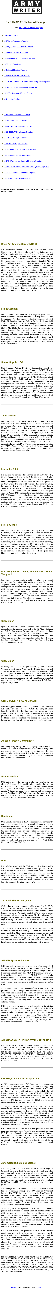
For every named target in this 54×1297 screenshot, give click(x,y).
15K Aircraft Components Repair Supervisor (20, 87)
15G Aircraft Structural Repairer (16, 70)
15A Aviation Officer (11, 35)
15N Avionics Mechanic (12, 99)
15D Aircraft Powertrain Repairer (16, 53)
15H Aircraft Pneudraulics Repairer (17, 76)
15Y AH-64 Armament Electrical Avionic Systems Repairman (26, 167)
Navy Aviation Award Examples (31, 28)
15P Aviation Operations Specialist (17, 115)
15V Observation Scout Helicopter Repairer (20, 149)
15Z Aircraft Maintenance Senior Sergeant (20, 173)
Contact (13, 1287)
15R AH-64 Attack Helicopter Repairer (18, 126)
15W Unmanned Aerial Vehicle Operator (19, 155)
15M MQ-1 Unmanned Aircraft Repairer (18, 93)
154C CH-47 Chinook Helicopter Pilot (18, 178)
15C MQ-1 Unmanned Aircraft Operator (18, 47)
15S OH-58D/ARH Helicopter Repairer (18, 132)
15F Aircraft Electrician (12, 64)
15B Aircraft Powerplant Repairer (16, 41)
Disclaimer (40, 1287)
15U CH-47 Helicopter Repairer (15, 144)
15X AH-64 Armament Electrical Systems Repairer (23, 161)
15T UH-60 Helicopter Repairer (15, 138)
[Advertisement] (27, 218)
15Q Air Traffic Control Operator (16, 120)
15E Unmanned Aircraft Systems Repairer (19, 58)
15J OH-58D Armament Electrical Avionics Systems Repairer (27, 82)
